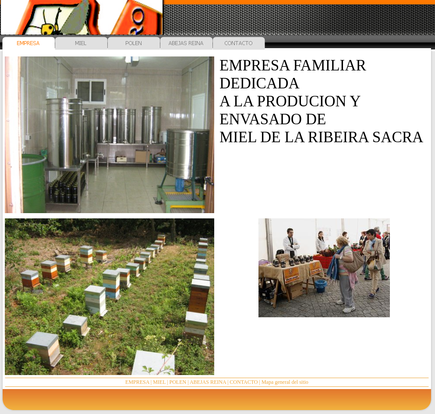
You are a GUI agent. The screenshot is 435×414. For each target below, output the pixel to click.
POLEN (178, 382)
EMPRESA (137, 382)
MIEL (159, 382)
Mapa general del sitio (285, 382)
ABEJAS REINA (208, 382)
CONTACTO (244, 382)
